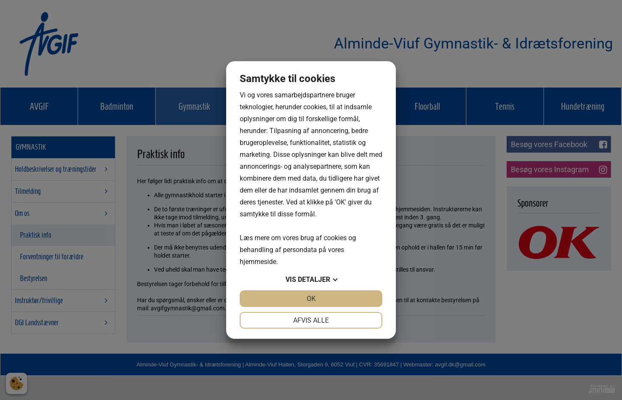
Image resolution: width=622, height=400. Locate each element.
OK (311, 299)
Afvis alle (311, 320)
